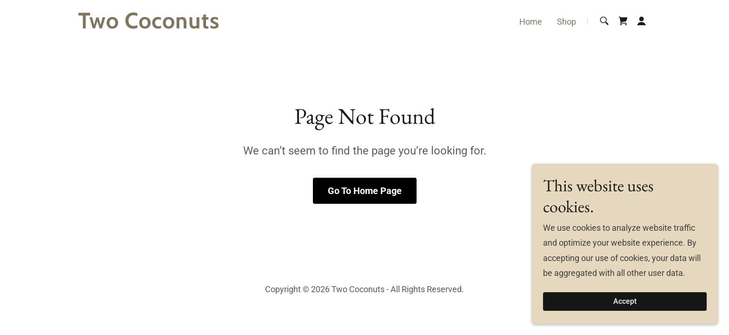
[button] (641, 21)
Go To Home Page (365, 190)
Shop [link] (566, 22)
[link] (178, 25)
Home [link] (530, 22)
